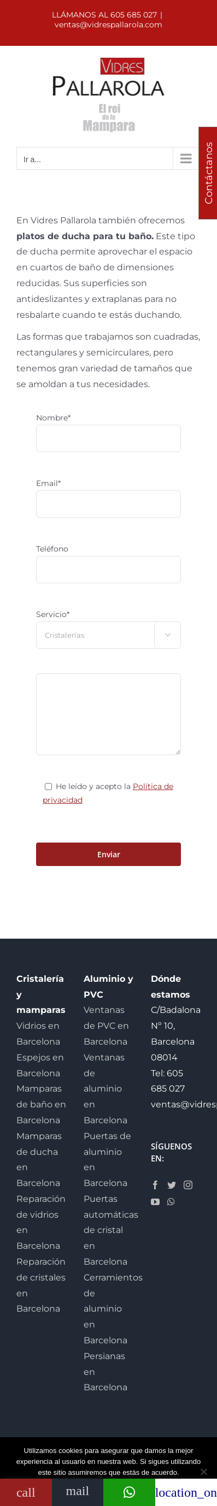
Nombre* (53, 418)
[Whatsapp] (171, 1201)
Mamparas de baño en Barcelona (41, 1104)
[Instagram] (188, 1185)
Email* (48, 483)
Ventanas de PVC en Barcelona (106, 1026)
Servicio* (52, 614)
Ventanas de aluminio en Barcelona (105, 1088)
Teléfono (52, 549)
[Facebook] (155, 1185)
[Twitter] (171, 1185)
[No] (203, 1471)
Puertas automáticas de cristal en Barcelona (111, 1230)
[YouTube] (155, 1201)
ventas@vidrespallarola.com (108, 24)
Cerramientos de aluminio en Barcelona (113, 1308)
